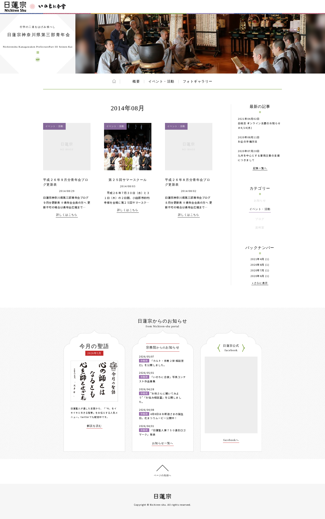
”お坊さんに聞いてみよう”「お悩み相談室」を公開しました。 (160, 398)
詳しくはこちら (66, 214)
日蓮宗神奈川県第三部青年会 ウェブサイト (37, 59)
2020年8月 (258, 264)
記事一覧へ (260, 168)
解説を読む (94, 425)
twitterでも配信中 (91, 417)
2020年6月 (258, 276)
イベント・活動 (161, 81)
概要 (136, 81)
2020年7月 (258, 270)
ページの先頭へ (162, 475)
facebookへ (231, 440)
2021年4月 (258, 259)
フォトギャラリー (198, 81)
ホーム (114, 81)
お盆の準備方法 (248, 141)
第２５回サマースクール (128, 180)
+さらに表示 (260, 283)
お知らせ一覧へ (162, 443)
